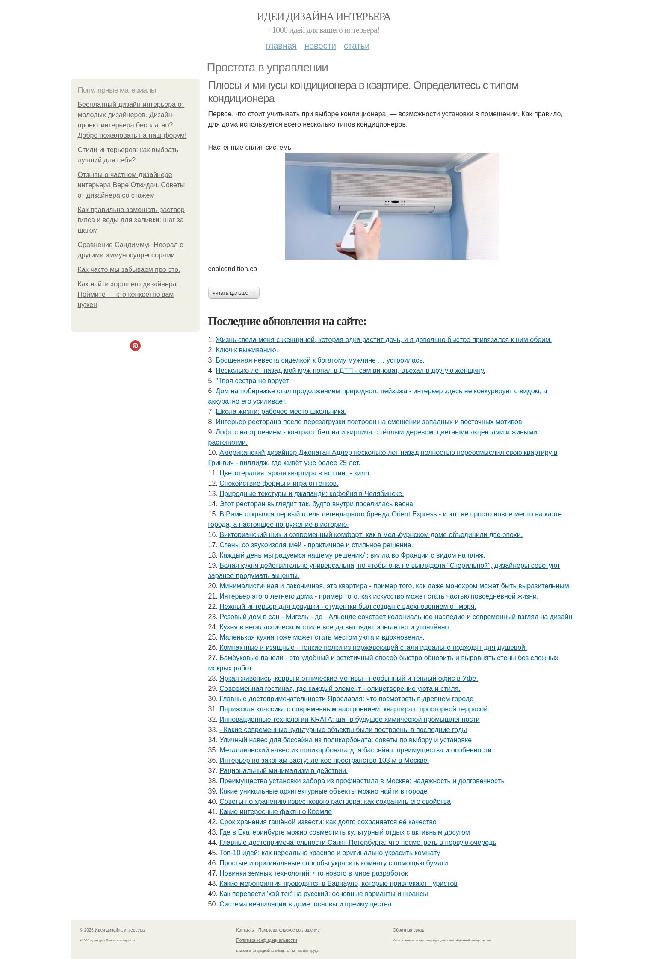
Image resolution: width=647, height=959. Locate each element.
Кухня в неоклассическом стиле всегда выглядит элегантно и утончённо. (335, 627)
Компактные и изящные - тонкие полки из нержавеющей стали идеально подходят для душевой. (373, 647)
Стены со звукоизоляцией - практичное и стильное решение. (316, 545)
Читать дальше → (234, 293)
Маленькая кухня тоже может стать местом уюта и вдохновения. (322, 637)
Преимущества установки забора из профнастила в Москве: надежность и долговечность (362, 781)
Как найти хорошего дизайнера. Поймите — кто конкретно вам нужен (128, 294)
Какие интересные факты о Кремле (275, 811)
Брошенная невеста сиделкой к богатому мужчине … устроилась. (320, 360)
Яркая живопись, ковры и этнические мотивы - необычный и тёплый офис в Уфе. (348, 678)
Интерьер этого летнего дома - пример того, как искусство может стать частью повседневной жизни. (378, 596)
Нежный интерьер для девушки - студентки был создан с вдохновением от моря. (347, 606)
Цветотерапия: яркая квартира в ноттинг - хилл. (295, 473)
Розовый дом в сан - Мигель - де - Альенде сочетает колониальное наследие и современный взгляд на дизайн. (396, 616)
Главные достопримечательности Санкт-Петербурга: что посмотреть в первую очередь (357, 842)
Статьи (356, 45)
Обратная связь (409, 930)
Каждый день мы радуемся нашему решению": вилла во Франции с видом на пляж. (352, 555)
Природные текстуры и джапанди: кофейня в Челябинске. (311, 493)
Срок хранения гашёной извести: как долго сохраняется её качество (328, 822)
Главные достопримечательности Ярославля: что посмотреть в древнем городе (346, 698)
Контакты (245, 930)
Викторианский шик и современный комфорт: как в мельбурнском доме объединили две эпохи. (371, 534)
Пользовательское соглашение (289, 930)
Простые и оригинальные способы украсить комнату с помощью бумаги (333, 863)
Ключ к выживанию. (247, 350)
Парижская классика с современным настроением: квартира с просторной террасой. (354, 709)
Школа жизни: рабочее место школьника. (281, 411)
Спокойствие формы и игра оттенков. (278, 483)
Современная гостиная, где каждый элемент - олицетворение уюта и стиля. (339, 688)
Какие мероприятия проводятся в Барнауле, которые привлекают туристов (338, 883)
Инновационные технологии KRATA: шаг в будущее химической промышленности (349, 719)
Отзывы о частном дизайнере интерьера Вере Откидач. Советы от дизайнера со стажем (131, 185)
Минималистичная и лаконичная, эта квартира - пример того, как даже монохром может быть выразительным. (395, 586)
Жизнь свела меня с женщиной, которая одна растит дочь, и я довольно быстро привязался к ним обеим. (384, 339)
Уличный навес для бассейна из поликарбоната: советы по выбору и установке (345, 740)
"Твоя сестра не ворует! (253, 380)
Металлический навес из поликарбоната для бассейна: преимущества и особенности (355, 750)
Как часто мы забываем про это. (129, 269)
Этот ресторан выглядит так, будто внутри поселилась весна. (317, 504)
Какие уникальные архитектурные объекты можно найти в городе (323, 791)
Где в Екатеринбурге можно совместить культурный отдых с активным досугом (344, 832)
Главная (281, 45)
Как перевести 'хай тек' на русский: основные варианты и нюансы (323, 893)
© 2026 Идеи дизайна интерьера (112, 930)
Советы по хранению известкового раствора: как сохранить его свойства (335, 801)
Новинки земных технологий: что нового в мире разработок (313, 873)
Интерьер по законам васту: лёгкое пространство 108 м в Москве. (324, 760)
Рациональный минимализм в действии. (283, 770)
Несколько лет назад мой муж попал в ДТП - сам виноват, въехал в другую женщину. (350, 370)
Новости (320, 45)
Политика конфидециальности (266, 940)
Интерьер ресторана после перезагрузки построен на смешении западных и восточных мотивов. (370, 421)
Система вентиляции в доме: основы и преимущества (305, 904)
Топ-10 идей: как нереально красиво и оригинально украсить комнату (329, 852)
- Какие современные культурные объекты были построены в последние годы (343, 729)
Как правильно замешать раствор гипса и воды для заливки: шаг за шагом (131, 220)
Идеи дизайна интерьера (323, 16)
